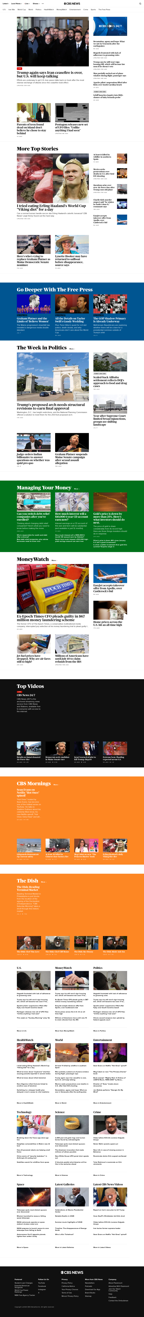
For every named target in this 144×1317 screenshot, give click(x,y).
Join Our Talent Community (114, 1290)
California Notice (68, 1286)
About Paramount (115, 1283)
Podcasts (88, 1286)
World (30, 10)
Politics (38, 10)
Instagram (42, 1289)
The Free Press (104, 10)
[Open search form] (140, 4)
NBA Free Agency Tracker (25, 1295)
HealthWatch (49, 10)
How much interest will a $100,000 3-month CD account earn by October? (70, 536)
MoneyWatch (62, 10)
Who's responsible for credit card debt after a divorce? (32, 536)
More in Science (61, 1175)
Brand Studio (90, 1293)
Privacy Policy (67, 1283)
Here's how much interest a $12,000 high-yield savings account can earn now (71, 540)
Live (27, 3)
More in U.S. (22, 1031)
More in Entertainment (102, 1103)
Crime (85, 10)
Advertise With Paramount (119, 1286)
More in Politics (99, 1031)
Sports (93, 10)
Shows (36, 4)
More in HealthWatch (25, 1103)
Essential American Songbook (22, 1286)
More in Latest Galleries (64, 1247)
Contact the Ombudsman (118, 1301)
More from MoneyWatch (64, 1031)
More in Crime (99, 1175)
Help (110, 1294)
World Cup (22, 10)
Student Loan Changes (24, 1283)
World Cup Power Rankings (21, 1291)
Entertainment (75, 10)
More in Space (22, 1247)
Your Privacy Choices (70, 1289)
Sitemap (88, 1296)
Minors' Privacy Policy (70, 1296)
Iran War (12, 10)
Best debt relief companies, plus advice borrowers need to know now (32, 540)
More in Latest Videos (102, 1247)
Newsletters (89, 1283)
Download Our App (92, 1289)
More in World (60, 1103)
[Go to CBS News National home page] (72, 3)
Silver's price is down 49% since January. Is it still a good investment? (109, 541)
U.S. (4, 10)
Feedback (112, 1297)
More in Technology (25, 1175)
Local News (16, 4)
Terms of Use (67, 1293)
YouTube (41, 1283)
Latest (6, 4)
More (72, 349)
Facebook (42, 1286)
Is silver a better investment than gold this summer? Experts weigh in (110, 546)
